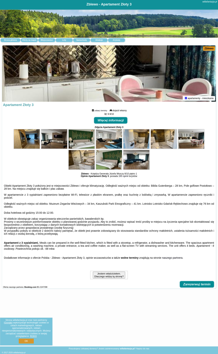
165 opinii (123, 176)
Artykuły (116, 40)
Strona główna (10, 40)
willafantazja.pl (209, 1)
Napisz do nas (142, 348)
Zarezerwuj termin (197, 284)
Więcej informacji (111, 120)
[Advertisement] (109, 319)
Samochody (81, 40)
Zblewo (208, 48)
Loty (64, 40)
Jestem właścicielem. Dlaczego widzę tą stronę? (109, 275)
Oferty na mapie (29, 40)
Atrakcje (99, 40)
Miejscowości (47, 40)
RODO (33, 336)
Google (8, 322)
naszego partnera (172, 257)
